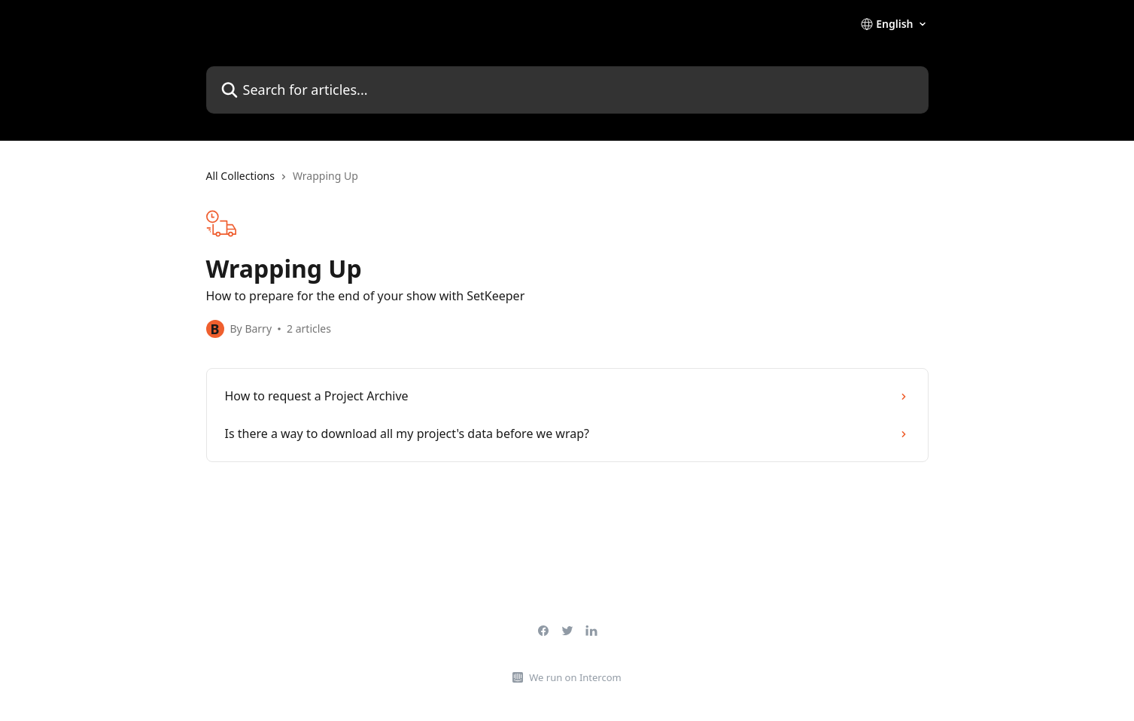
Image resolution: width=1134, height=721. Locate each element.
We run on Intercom (575, 677)
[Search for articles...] (567, 90)
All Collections (240, 176)
